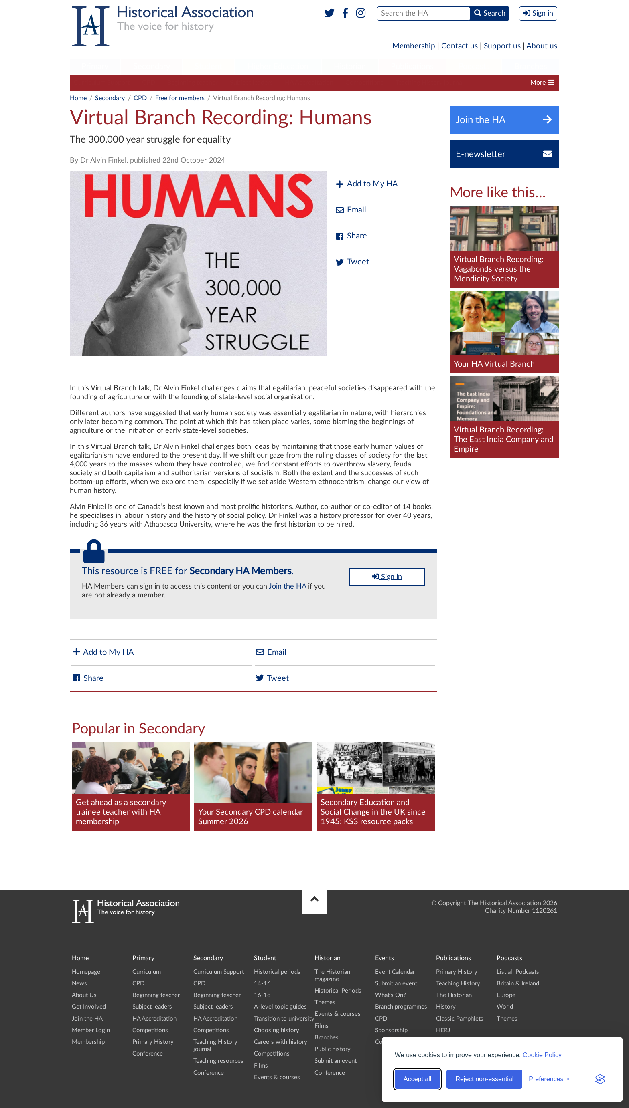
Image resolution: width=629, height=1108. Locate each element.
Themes (324, 1002)
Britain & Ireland (518, 984)
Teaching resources (218, 1061)
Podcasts (474, 67)
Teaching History (458, 984)
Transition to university (284, 1019)
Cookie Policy (542, 1054)
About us (541, 46)
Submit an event (335, 1061)
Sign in (387, 577)
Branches (530, 67)
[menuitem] (95, 67)
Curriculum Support (102, 82)
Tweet (352, 262)
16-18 (262, 995)
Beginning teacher (192, 82)
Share (351, 236)
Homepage (86, 972)
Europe (506, 995)
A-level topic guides (280, 1007)
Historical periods (277, 972)
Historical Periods (337, 991)
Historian (350, 67)
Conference (147, 1054)
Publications (412, 67)
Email (350, 210)
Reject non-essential (484, 1079)
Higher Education (278, 67)
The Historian (454, 995)
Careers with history (280, 1042)
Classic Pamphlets (459, 1019)
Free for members (180, 98)
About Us (84, 995)
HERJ (443, 1030)
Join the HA (287, 586)
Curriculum (146, 972)
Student (208, 67)
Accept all (417, 1079)
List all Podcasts (518, 972)
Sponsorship (391, 1030)
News (79, 984)
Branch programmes (401, 1007)
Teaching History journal (430, 82)
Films (261, 1066)
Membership (413, 46)
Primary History (153, 1042)
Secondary (151, 67)
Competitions (364, 82)
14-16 (262, 984)
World (505, 1007)
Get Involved (89, 1007)
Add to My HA (366, 184)
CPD (148, 82)
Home (78, 98)
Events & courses (277, 1077)
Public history (332, 1049)
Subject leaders (251, 82)
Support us (502, 46)
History (446, 1007)
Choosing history (276, 1030)
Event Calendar (395, 972)
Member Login (91, 1030)
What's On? (390, 995)
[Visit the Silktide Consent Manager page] (600, 1079)
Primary (94, 67)
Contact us (459, 46)
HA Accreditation (309, 82)
